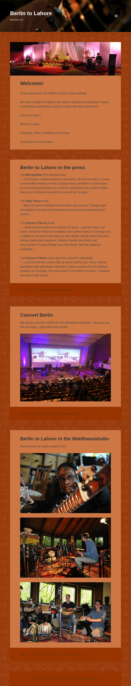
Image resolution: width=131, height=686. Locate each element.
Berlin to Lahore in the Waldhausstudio (64, 438)
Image (26, 413)
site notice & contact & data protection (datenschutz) (76, 678)
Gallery (26, 654)
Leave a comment (62, 289)
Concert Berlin (36, 315)
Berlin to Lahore (31, 13)
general (57, 654)
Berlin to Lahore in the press (52, 167)
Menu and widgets (116, 16)
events (46, 289)
